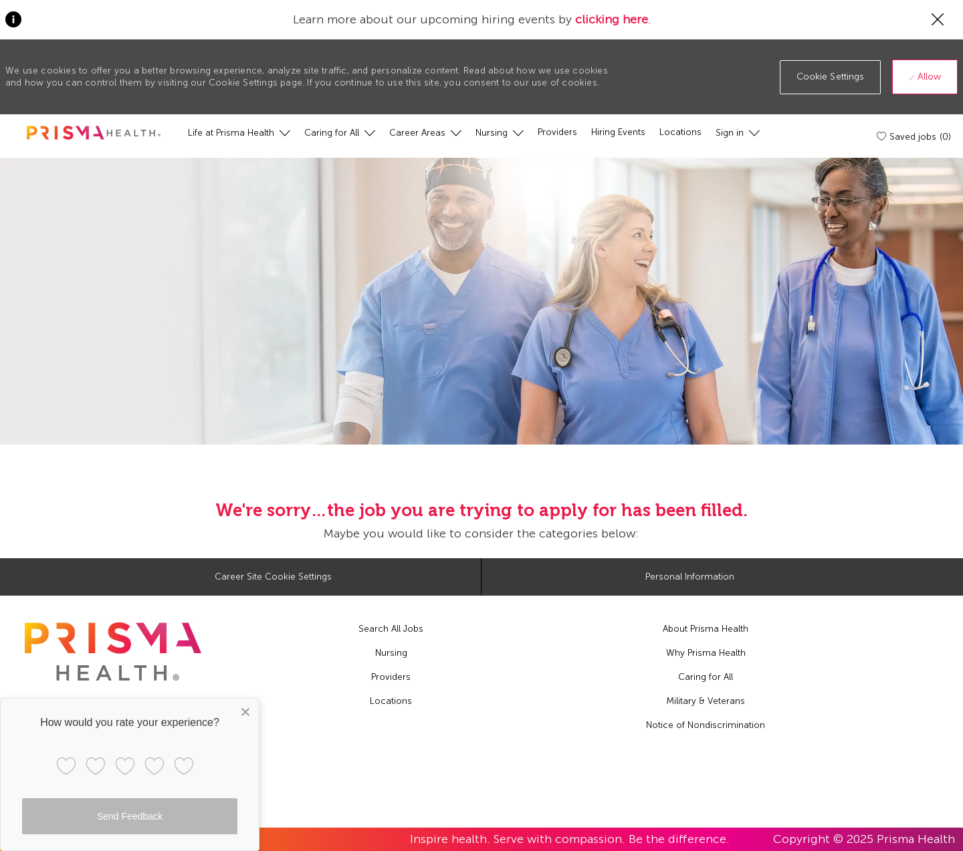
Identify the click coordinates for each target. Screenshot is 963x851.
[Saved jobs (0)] (915, 136)
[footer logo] (113, 651)
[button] (830, 77)
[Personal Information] (690, 577)
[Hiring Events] (618, 132)
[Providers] (557, 132)
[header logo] (93, 133)
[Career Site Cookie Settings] (273, 577)
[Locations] (680, 132)
